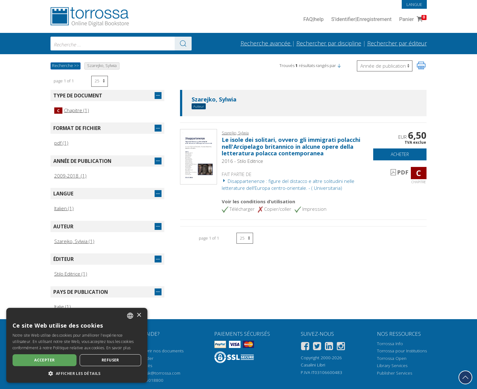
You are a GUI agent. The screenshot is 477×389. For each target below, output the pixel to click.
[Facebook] (305, 347)
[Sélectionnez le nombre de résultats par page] (99, 81)
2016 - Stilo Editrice (242, 161)
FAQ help (313, 19)
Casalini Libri (313, 365)
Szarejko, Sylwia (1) (74, 241)
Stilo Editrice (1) (70, 274)
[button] (339, 65)
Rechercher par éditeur (397, 43)
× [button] (138, 315)
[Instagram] (341, 347)
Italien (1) (64, 208)
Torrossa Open (391, 358)
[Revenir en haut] (465, 377)
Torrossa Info (390, 343)
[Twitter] (317, 347)
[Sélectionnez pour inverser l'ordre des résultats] (384, 65)
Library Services (392, 365)
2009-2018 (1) (70, 176)
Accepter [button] (44, 360)
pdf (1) (61, 143)
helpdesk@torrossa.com (156, 373)
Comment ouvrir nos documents (152, 351)
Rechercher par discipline (328, 43)
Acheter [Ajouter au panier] (400, 154)
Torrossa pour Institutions (402, 351)
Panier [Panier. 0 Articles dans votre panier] (412, 19)
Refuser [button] (110, 360)
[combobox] (121, 43)
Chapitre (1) (71, 110)
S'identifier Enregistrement (361, 19)
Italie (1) (62, 306)
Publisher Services (394, 373)
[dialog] (76, 345)
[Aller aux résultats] (183, 43)
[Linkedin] (329, 347)
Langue (414, 4)
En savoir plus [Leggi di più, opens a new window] (118, 347)
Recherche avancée (266, 43)
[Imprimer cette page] (421, 65)
